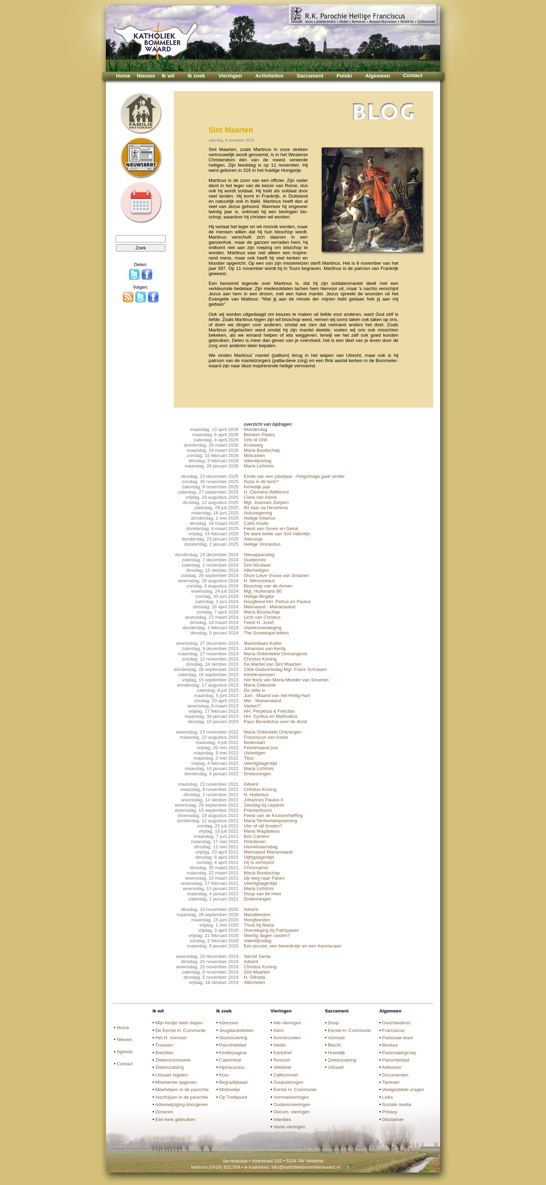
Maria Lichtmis (259, 466)
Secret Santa (257, 956)
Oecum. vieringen (291, 1111)
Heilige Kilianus (259, 518)
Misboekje (229, 1089)
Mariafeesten (257, 914)
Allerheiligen (256, 570)
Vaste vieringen (289, 1126)
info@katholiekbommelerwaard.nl (305, 1167)
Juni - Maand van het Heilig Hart (277, 695)
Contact (412, 75)
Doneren (164, 1111)
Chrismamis (256, 867)
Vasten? (252, 705)
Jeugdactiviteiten (236, 1030)
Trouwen (164, 1045)
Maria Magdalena (262, 831)
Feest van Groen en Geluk (271, 528)
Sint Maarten (257, 972)
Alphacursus (231, 1067)
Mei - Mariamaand (262, 700)
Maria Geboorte (260, 685)
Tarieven (390, 1082)
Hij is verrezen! (259, 862)
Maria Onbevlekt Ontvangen (273, 732)
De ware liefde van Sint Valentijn (277, 533)
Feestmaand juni (261, 747)
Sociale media (396, 1104)
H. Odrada (254, 977)
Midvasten (254, 455)
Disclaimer (393, 1119)
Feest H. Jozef (259, 622)
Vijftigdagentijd (259, 857)
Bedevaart (254, 742)
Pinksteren (255, 841)
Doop (333, 1022)
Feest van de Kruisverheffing (273, 815)
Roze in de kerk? (261, 481)
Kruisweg (253, 445)
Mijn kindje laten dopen (179, 1022)
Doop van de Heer (262, 893)
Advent (251, 784)
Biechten (164, 1052)
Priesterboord (258, 810)
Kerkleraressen (259, 674)
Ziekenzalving (169, 1067)
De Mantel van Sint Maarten (272, 664)
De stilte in (254, 690)
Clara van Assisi (260, 497)
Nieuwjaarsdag (259, 554)
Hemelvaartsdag (261, 846)
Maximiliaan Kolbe (262, 643)
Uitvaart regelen (171, 1075)
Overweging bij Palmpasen (271, 930)
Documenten (395, 1075)
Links (387, 1097)
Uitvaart (336, 1067)
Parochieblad (232, 1045)
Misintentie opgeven (176, 1082)
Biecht (334, 1045)
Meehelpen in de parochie (182, 1089)
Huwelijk (336, 1052)
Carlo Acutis (256, 523)
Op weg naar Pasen (264, 878)
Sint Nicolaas (257, 565)
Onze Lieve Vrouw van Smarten (276, 575)
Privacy (389, 1111)
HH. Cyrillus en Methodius (270, 716)
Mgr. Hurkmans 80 (263, 591)
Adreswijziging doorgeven (181, 1104)
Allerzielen (254, 982)
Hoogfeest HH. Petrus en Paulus (277, 601)
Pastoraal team (397, 1037)
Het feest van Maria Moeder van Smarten (286, 679)
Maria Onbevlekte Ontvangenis (275, 653)
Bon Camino (256, 836)
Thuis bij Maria (259, 925)
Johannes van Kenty (265, 648)
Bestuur (390, 1045)
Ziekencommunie (172, 1060)
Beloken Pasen (259, 434)
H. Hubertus (256, 794)
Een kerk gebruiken (175, 1119)
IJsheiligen (255, 752)
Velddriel (282, 1067)
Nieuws (146, 76)
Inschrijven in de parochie (181, 1097)
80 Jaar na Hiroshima (266, 507)
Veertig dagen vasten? (267, 935)
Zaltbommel (285, 1075)
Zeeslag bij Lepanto (264, 805)
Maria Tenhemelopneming (270, 820)
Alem (278, 1030)
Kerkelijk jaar (257, 486)
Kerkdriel (282, 1052)
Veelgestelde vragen (403, 1089)
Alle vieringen (287, 1022)
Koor (224, 1075)
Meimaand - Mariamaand (269, 606)
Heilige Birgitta (259, 596)
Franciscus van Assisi (266, 737)
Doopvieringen (288, 1082)
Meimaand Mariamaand (268, 852)
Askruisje (253, 539)
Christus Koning (260, 659)
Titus (249, 758)
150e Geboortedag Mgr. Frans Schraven (285, 669)
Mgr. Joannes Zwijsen (266, 502)
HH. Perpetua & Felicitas (269, 711)
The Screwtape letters (266, 632)
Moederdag (255, 429)
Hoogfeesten (257, 919)
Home (123, 76)
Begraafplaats (233, 1082)
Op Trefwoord (233, 1097)
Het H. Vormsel (171, 1037)
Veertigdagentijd (260, 763)
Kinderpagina (233, 1052)
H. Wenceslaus (259, 580)
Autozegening (258, 512)
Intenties (282, 1119)
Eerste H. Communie (295, 1089)
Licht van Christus (262, 617)
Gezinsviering (233, 1037)
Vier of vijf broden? (263, 825)
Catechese (230, 1060)
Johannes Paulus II (263, 799)
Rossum (281, 1060)
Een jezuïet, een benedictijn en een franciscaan (292, 945)
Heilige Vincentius (262, 544)
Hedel (279, 1045)
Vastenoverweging (263, 627)
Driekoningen (257, 773)
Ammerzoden (287, 1037)
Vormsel (336, 1037)
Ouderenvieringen (291, 1104)
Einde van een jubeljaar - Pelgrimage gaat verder (294, 476)
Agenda (125, 1051)
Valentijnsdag (257, 460)
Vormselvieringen (291, 1097)
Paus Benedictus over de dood (275, 721)
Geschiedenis (396, 1022)
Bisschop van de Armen (268, 586)
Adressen (229, 1022)
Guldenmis (255, 559)
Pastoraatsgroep (399, 1052)
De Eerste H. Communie (180, 1030)
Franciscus (393, 1030)
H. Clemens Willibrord (266, 492)
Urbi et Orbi (255, 439)
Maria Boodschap (262, 450)
